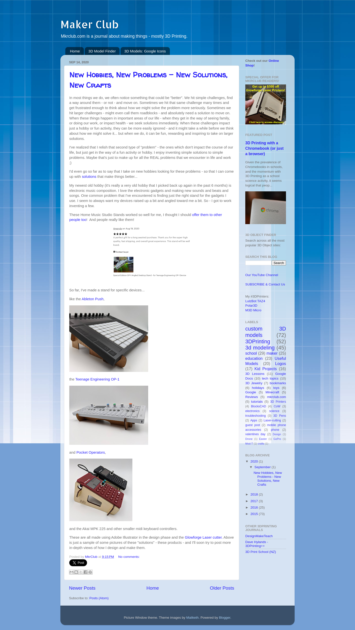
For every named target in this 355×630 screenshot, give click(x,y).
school (251, 353)
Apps (253, 420)
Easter (263, 438)
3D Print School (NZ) (260, 552)
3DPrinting (257, 341)
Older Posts (222, 588)
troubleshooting (255, 415)
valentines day (255, 434)
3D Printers (278, 401)
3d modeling (260, 348)
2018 (254, 494)
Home (75, 51)
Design (277, 434)
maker (272, 353)
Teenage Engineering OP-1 (97, 379)
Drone (248, 438)
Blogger (224, 617)
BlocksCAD (258, 406)
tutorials (257, 401)
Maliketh (192, 617)
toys (276, 388)
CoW (277, 406)
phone (275, 429)
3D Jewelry (254, 383)
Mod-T (249, 443)
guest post (252, 425)
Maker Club (89, 24)
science (274, 411)
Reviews (251, 397)
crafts (261, 443)
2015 (254, 514)
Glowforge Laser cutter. (204, 537)
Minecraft (272, 392)
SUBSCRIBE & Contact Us (265, 284)
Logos (280, 363)
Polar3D (251, 305)
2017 (254, 501)
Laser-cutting (272, 420)
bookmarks (278, 383)
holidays (258, 388)
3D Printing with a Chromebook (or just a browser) (264, 148)
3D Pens (279, 415)
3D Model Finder (102, 51)
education (254, 358)
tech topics (270, 378)
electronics (252, 411)
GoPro (277, 438)
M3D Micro (253, 310)
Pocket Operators (90, 452)
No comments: (129, 557)
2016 (254, 507)
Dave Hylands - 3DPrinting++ (256, 544)
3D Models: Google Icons (145, 51)
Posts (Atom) (99, 598)
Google (250, 392)
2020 (254, 461)
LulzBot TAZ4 (255, 301)
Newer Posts (82, 588)
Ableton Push (92, 299)
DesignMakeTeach (259, 536)
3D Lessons (255, 374)
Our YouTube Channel (261, 275)
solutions (89, 177)
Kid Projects (265, 368)
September (263, 467)
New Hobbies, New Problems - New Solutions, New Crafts (268, 479)
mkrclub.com (276, 397)
